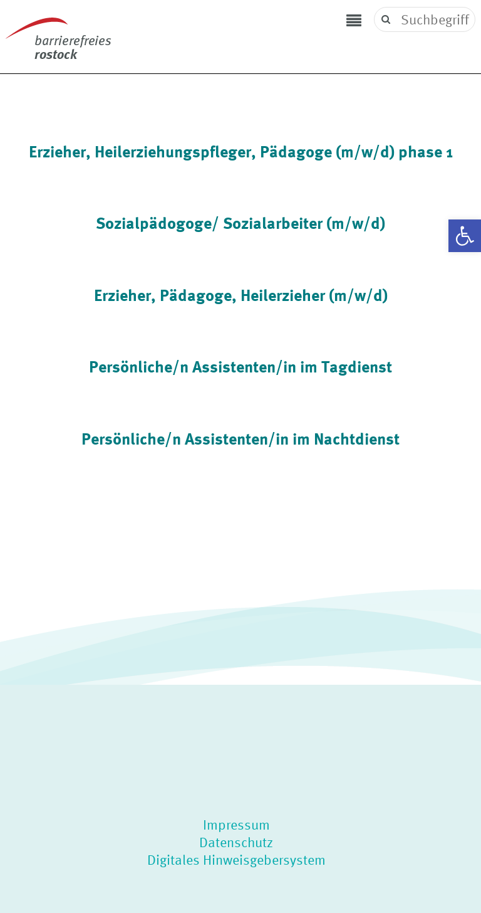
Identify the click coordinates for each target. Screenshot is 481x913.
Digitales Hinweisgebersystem (236, 859)
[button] (464, 235)
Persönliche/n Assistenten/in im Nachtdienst (240, 438)
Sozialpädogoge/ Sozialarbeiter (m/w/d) (240, 222)
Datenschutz (236, 842)
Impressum (236, 824)
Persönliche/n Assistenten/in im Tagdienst (240, 366)
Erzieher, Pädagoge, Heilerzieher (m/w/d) (241, 294)
